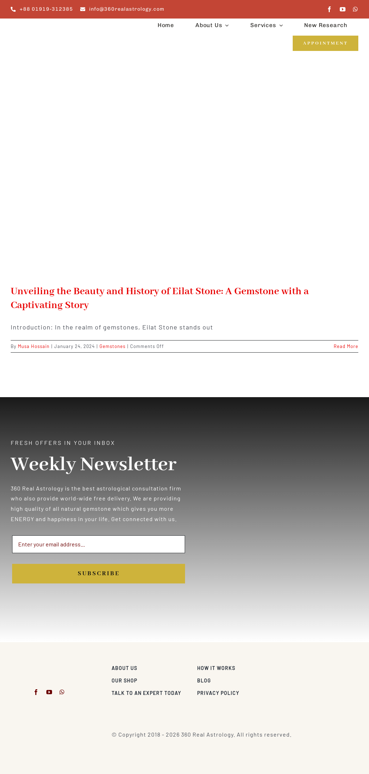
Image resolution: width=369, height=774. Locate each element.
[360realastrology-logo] (33, 26)
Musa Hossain (34, 346)
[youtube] (343, 9)
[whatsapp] (355, 9)
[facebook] (330, 9)
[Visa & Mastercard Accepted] (335, 666)
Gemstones (112, 346)
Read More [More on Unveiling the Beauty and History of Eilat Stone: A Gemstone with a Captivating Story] (346, 346)
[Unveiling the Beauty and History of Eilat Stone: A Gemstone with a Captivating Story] (184, 175)
